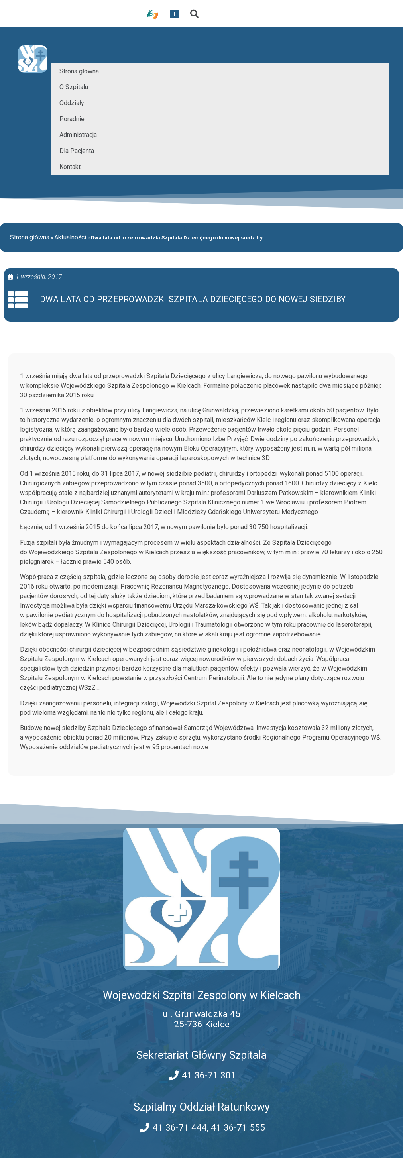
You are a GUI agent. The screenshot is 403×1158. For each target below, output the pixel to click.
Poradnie (72, 119)
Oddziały (71, 103)
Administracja (78, 135)
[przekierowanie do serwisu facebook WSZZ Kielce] (174, 14)
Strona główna (79, 71)
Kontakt (70, 167)
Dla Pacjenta (76, 151)
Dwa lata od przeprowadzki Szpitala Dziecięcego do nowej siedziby (193, 299)
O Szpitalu (73, 87)
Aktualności (70, 237)
